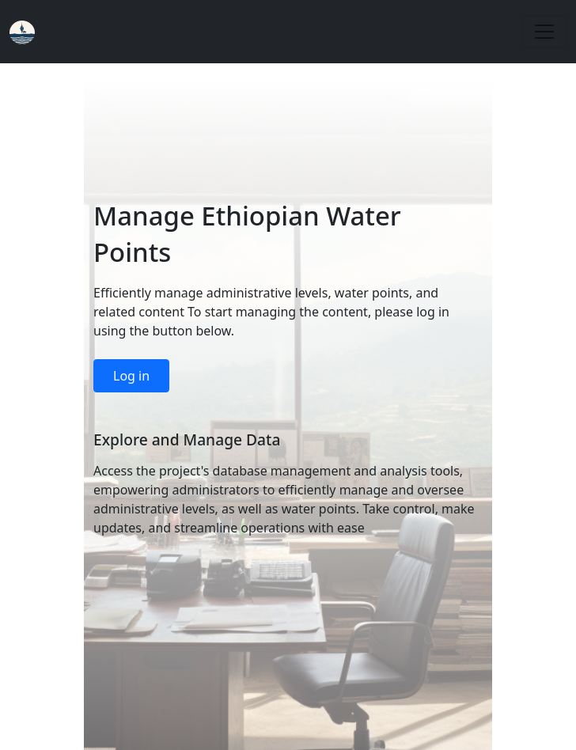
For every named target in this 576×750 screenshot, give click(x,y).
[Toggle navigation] (544, 31)
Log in (131, 375)
